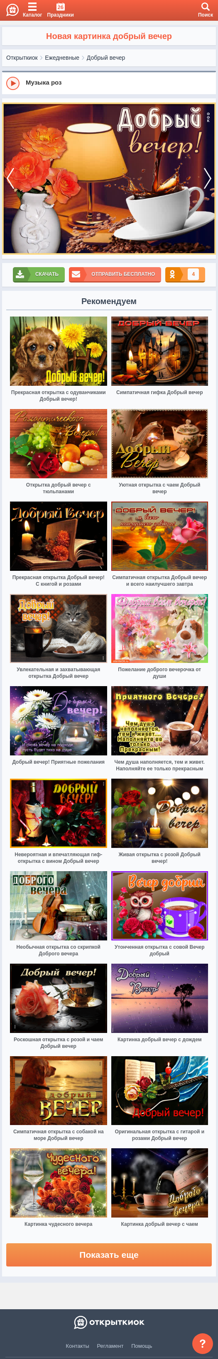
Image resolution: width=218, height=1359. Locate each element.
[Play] (13, 83)
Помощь (141, 1346)
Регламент (110, 1346)
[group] (109, 83)
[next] (207, 178)
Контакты (77, 1346)
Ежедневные (62, 57)
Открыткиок (22, 57)
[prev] (10, 178)
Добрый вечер (106, 57)
